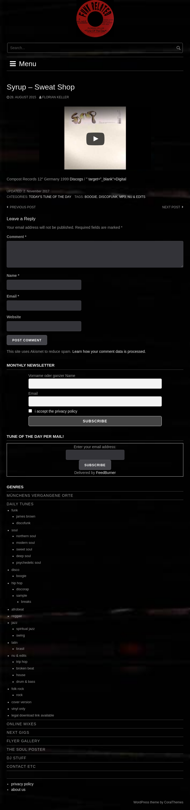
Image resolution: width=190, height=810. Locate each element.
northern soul (26, 536)
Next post (171, 207)
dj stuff (16, 758)
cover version (21, 702)
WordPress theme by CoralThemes (158, 802)
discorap (22, 589)
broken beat (25, 668)
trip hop (21, 662)
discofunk (108, 197)
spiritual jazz (25, 629)
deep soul (23, 556)
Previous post (23, 207)
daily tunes (20, 504)
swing (20, 635)
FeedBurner (106, 472)
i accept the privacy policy (56, 411)
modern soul (25, 543)
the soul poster (26, 749)
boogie (91, 197)
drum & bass (25, 682)
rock (19, 695)
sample (21, 595)
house (20, 675)
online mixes (22, 724)
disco (15, 570)
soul (14, 530)
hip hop (16, 583)
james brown (25, 516)
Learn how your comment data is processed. (109, 351)
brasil (20, 649)
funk (14, 510)
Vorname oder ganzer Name (52, 376)
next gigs (18, 732)
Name (13, 275)
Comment (16, 237)
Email (13, 296)
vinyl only (18, 709)
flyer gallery (23, 741)
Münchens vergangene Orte (40, 495)
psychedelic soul (28, 563)
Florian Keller (55, 97)
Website (14, 317)
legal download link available (32, 715)
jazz (14, 623)
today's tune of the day (50, 197)
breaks (26, 602)
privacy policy (22, 784)
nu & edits (136, 197)
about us (18, 789)
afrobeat (17, 609)
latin (14, 642)
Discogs (76, 179)
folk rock (17, 689)
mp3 (122, 197)
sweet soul (24, 549)
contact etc (21, 766)
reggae (16, 616)
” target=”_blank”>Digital (106, 179)
